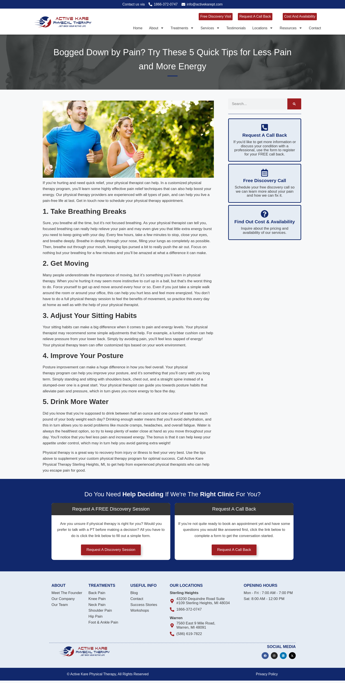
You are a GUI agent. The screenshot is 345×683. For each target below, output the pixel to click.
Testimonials (236, 28)
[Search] (294, 103)
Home (138, 28)
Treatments (182, 27)
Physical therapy (56, 452)
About (156, 27)
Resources (291, 27)
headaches (153, 425)
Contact (315, 28)
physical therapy (76, 195)
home (51, 305)
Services (210, 27)
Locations (262, 27)
